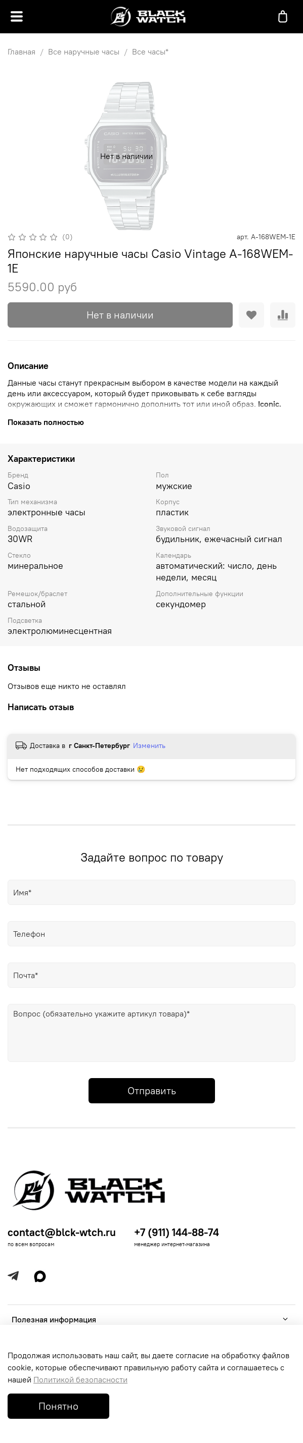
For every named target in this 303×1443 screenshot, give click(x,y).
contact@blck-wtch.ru (62, 1232)
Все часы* (150, 51)
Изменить (149, 745)
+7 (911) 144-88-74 (176, 1232)
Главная (21, 51)
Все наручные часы (83, 51)
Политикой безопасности (80, 1379)
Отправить (151, 1090)
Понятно (58, 1406)
